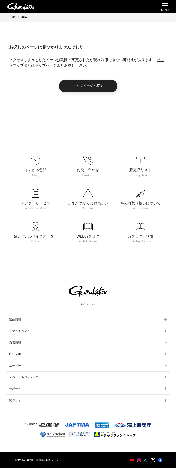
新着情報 (88, 344)
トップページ (46, 65)
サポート (15, 390)
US (83, 305)
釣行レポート (88, 355)
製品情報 (15, 321)
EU (93, 305)
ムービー (88, 367)
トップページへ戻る (88, 86)
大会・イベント (19, 332)
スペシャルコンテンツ (88, 379)
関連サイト (16, 402)
